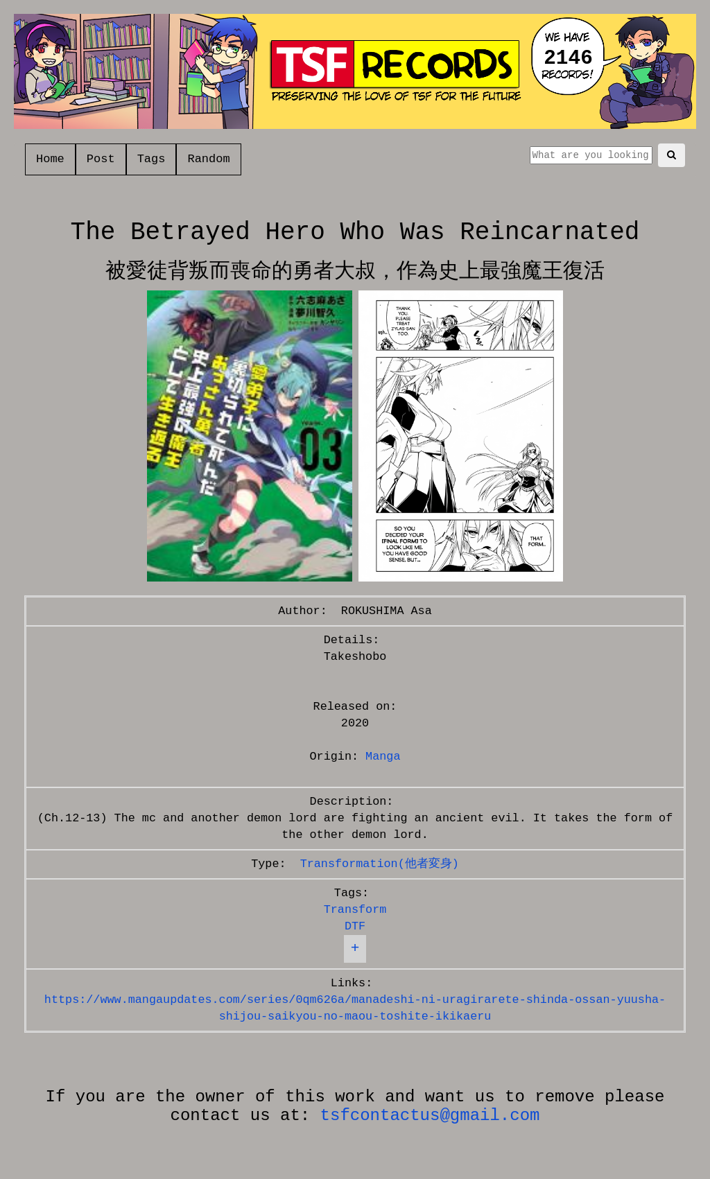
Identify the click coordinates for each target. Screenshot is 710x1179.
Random (208, 159)
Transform (355, 909)
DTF (355, 926)
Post (101, 159)
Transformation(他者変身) (379, 864)
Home (50, 159)
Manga (382, 756)
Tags (151, 159)
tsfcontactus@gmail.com (430, 1115)
